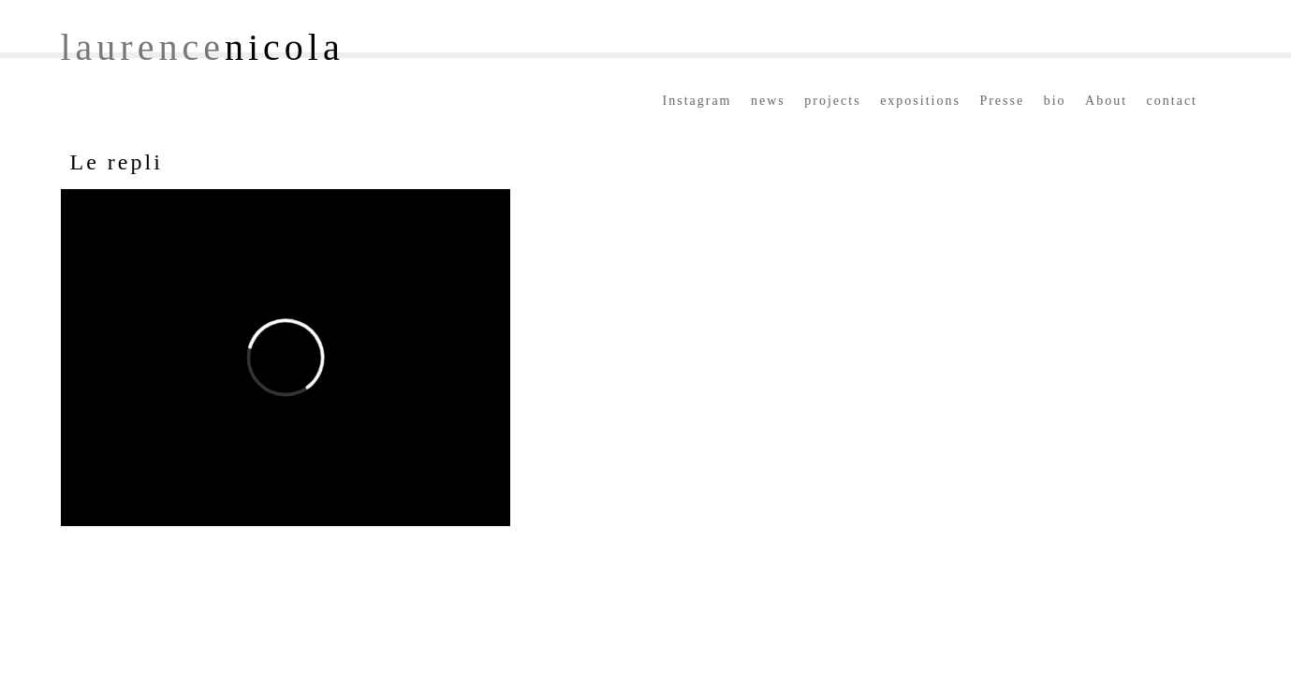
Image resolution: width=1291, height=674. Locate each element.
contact (1172, 101)
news (768, 101)
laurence (203, 47)
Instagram (697, 101)
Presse (1001, 101)
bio (1055, 101)
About (1106, 101)
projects (832, 101)
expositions (920, 101)
